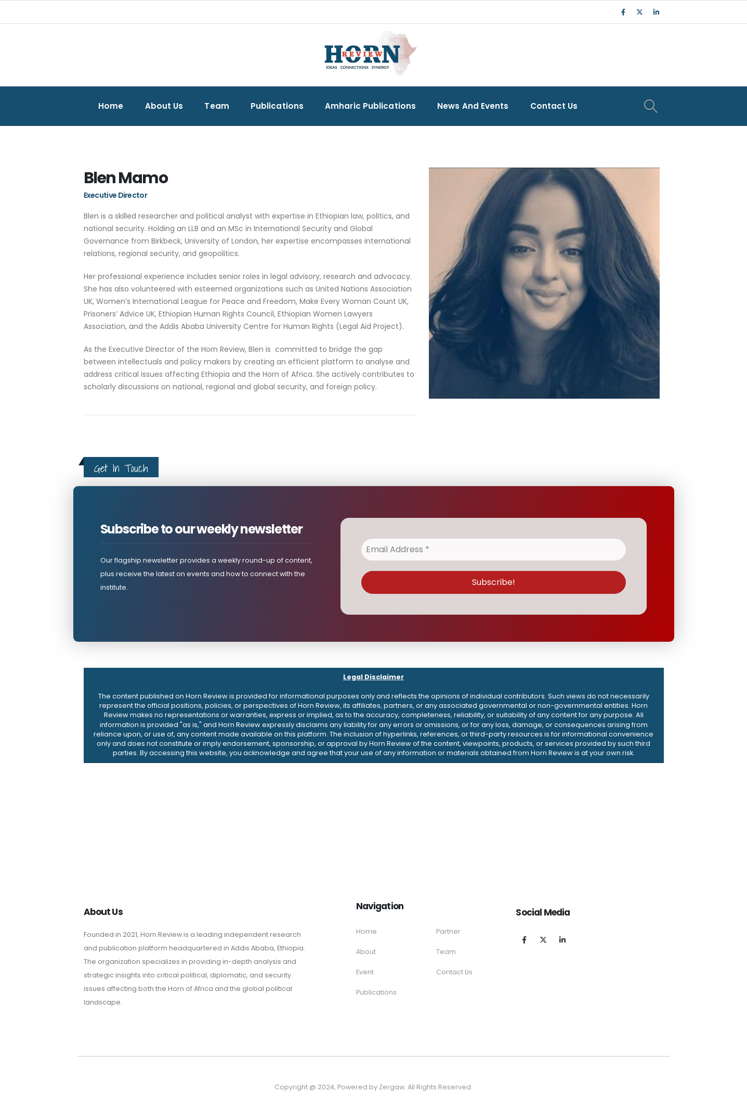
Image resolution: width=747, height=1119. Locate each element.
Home (110, 105)
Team (216, 105)
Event (365, 972)
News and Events (473, 105)
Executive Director (115, 195)
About (366, 951)
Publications (277, 105)
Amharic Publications (370, 105)
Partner (448, 931)
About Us (164, 105)
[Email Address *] (493, 550)
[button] (374, 715)
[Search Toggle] (651, 106)
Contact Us (554, 105)
